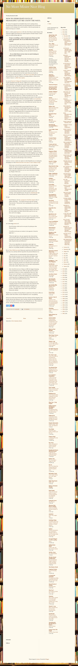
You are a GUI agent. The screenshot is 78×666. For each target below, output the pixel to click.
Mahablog (51, 308)
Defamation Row (52, 586)
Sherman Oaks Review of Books (52, 506)
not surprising (37, 98)
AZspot (50, 97)
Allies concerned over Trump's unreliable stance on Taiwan (53, 445)
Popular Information (53, 423)
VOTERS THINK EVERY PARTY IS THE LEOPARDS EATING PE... (67, 201)
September (66, 249)
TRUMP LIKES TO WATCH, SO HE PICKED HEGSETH (67, 162)
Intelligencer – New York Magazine (53, 261)
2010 (63, 296)
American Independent (51, 75)
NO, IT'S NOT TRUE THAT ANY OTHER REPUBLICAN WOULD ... (67, 222)
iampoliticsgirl (34, 192)
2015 (63, 285)
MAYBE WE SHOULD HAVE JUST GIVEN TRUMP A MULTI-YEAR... (67, 229)
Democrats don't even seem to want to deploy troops (28, 162)
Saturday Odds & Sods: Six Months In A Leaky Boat (53, 203)
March (65, 262)
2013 (63, 290)
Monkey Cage (52, 341)
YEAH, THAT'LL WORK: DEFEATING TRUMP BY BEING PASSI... (67, 73)
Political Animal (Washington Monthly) (52, 407)
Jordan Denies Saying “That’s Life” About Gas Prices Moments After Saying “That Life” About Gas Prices (53, 268)
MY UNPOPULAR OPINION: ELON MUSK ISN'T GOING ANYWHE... (67, 169)
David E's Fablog (53, 161)
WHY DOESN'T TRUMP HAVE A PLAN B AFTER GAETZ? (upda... (67, 109)
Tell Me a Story (52, 552)
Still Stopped (51, 275)
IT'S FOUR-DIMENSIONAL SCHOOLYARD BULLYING (67, 151)
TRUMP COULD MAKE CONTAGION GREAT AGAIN (67, 235)
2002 (63, 313)
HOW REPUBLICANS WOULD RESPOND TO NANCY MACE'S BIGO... (67, 116)
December (66, 36)
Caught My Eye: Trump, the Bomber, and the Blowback (53, 454)
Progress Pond (52, 436)
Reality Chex (52, 458)
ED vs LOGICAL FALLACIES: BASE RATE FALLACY (53, 216)
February (66, 264)
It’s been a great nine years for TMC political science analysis (53, 344)
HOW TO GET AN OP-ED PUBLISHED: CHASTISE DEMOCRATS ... (67, 138)
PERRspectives (52, 393)
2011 (63, 294)
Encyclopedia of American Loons (52, 195)
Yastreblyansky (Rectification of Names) (52, 623)
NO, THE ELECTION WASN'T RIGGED (66, 181)
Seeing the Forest (52, 500)
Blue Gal (51, 119)
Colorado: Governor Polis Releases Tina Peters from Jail (53, 169)
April (65, 260)
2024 (63, 34)
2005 (63, 307)
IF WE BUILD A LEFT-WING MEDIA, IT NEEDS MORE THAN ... (67, 66)
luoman (38, 659)
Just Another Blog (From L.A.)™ (53, 285)
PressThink (51, 429)
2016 (63, 283)
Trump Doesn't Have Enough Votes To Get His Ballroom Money (53, 418)
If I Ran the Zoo (52, 239)
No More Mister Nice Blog (25, 7)
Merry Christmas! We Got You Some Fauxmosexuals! (53, 609)
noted (15, 223)
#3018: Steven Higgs (53, 197)
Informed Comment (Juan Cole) (53, 251)
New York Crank (52, 354)
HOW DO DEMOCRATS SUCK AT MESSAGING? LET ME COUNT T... (67, 58)
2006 (63, 305)
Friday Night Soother (53, 174)
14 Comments (26, 309)
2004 (63, 309)
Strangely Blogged (53, 538)
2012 (63, 292)
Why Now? (51, 590)
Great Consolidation (53, 221)
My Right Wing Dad (53, 348)
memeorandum (52, 317)
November (66, 38)
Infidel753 (51, 244)
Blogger (47, 659)
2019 (63, 277)
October (65, 247)
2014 (63, 288)
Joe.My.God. (52, 264)
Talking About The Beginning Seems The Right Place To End (53, 370)
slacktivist (51, 514)
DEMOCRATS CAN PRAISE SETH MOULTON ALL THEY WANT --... (67, 43)
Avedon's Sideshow (53, 91)
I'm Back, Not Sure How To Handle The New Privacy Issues (53, 39)
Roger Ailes (51, 482)
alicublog (51, 49)
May (65, 257)
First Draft (51, 200)
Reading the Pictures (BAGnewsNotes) (53, 451)
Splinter (50, 528)
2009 (63, 298)
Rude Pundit (52, 490)
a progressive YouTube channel (27, 199)
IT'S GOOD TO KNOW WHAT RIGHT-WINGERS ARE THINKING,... (67, 87)
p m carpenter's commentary (52, 375)
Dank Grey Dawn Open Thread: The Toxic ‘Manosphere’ (53, 109)
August (65, 251)
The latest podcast (52, 121)
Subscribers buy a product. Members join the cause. (53, 432)
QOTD (50, 210)
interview (19, 32)
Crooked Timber (52, 138)
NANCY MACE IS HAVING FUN (67, 122)
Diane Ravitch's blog (53, 166)
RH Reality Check (53, 473)
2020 (63, 275)
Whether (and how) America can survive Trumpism (53, 70)
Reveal (50, 464)
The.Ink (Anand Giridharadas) (52, 558)
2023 (63, 269)
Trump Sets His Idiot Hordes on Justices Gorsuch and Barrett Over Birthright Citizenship (53, 494)
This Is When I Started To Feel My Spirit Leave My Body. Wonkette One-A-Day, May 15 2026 (53, 600)
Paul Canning (52, 387)
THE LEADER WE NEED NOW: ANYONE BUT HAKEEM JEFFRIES (67, 145)
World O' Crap (52, 606)
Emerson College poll (16, 81)
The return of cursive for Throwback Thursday (53, 133)
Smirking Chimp (52, 520)
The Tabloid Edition (53, 553)
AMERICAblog (52, 67)
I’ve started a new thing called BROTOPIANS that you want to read (53, 579)
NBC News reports (20, 77)
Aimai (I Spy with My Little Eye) (53, 36)
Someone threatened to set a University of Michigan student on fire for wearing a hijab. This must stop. (53, 533)
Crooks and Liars (53, 144)
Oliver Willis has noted (14, 250)
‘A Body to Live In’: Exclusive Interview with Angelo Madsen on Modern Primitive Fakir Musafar (53, 155)
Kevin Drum (51, 292)
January (65, 266)
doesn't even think (30, 74)
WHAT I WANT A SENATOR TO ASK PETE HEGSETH (67, 131)
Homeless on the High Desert (52, 233)
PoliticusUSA (52, 415)
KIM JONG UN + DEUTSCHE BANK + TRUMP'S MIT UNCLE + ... (67, 94)
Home (24, 318)
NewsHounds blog (53, 367)
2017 (63, 281)
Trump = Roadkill (52, 162)
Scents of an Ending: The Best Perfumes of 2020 (53, 509)
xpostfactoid (51, 613)
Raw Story (51, 442)
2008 (63, 300)
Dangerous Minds (53, 151)
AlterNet (51, 58)
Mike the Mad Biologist (52, 330)
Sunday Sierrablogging (53, 241)
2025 (63, 32)
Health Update (52, 293)
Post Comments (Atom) (17, 321)
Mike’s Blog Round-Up (53, 145)
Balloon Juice (52, 106)
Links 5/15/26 (51, 331)
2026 (63, 29)
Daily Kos (51, 149)
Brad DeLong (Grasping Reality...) (53, 125)
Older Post (40, 318)
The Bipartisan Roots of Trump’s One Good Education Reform (53, 411)
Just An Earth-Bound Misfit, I (52, 279)
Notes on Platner (52, 626)
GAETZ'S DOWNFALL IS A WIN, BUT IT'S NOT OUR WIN (67, 101)
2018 (63, 279)
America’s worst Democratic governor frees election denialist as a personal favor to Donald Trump (53, 302)
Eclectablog (51, 184)
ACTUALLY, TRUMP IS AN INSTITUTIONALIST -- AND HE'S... (67, 51)
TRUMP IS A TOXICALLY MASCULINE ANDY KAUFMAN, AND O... (67, 208)
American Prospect (53, 84)
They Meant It (52, 501)
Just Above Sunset (53, 274)
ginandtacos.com (52, 214)
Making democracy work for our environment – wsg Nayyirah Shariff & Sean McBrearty (53, 188)
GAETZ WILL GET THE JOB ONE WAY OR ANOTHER (67, 157)
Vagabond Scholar (53, 569)
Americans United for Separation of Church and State (53, 88)
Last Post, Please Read (53, 632)
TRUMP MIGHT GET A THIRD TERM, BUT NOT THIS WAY (67, 175)
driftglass (51, 178)
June (65, 255)
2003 (63, 311)
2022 (63, 271)
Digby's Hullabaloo (53, 173)
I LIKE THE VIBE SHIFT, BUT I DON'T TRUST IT (67, 215)
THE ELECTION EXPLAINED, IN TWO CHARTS (67, 194)
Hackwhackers (52, 227)
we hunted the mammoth (52, 576)
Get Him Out (51, 116)
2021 (63, 273)
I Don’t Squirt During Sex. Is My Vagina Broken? (53, 476)
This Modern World (53, 567)
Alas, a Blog (51, 43)
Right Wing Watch (53, 481)
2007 (63, 302)
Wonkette (51, 596)
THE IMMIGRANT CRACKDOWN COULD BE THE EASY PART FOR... (67, 242)
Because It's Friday (52, 281)
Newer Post (8, 318)
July (65, 253)
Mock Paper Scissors (53, 335)
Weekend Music (52, 228)
